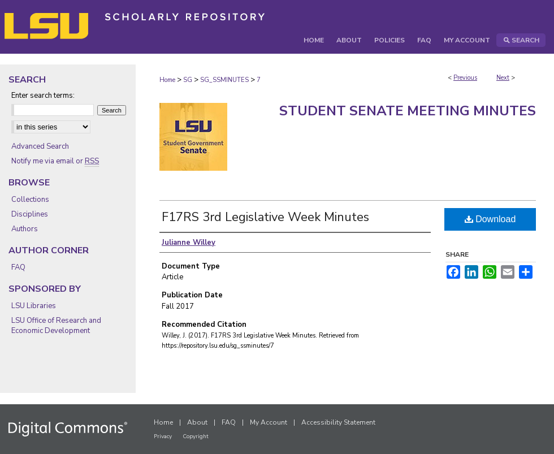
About (197, 422)
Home (167, 80)
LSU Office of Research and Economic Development (56, 325)
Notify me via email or (55, 161)
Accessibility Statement (338, 422)
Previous (465, 77)
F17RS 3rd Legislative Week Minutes (265, 217)
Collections (30, 199)
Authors (24, 229)
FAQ (18, 267)
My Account (268, 422)
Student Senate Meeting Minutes (407, 111)
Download (490, 219)
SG (187, 80)
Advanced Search (40, 146)
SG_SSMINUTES (224, 80)
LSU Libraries (33, 306)
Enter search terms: (43, 95)
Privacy (163, 436)
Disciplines (29, 214)
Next (502, 77)
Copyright (196, 436)
